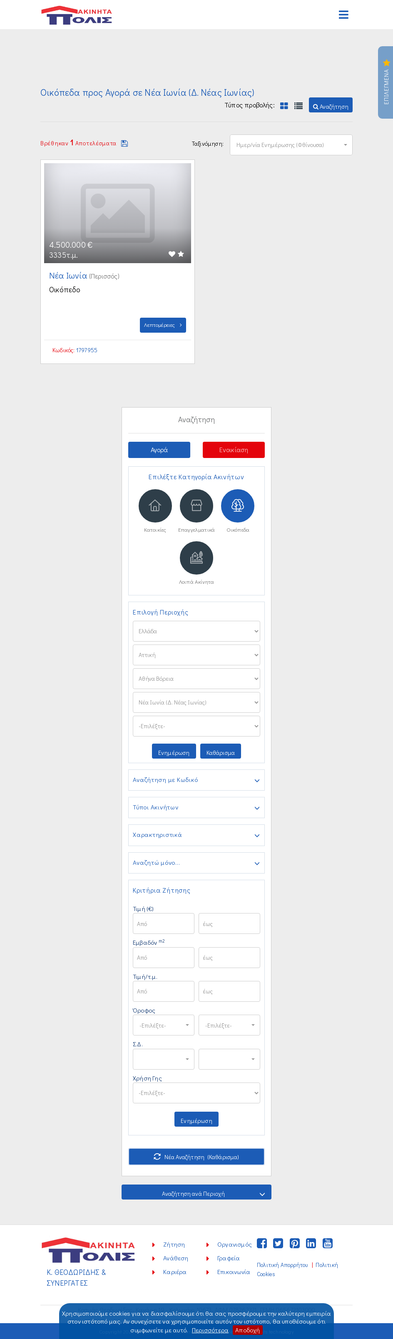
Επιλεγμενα (386, 82)
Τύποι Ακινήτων (196, 808)
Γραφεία (228, 1258)
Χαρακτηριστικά (196, 835)
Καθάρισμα (220, 752)
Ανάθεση (175, 1258)
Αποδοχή (247, 1330)
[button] (331, 104)
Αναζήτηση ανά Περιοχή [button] (213, 1193)
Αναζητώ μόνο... (196, 863)
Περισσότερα (210, 1330)
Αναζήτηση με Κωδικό (196, 780)
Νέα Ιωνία (69, 275)
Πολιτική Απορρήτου (282, 1265)
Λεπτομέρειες (163, 324)
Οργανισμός (234, 1244)
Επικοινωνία (233, 1271)
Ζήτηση (174, 1244)
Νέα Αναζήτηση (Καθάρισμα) (196, 1157)
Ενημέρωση (174, 752)
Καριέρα (175, 1271)
